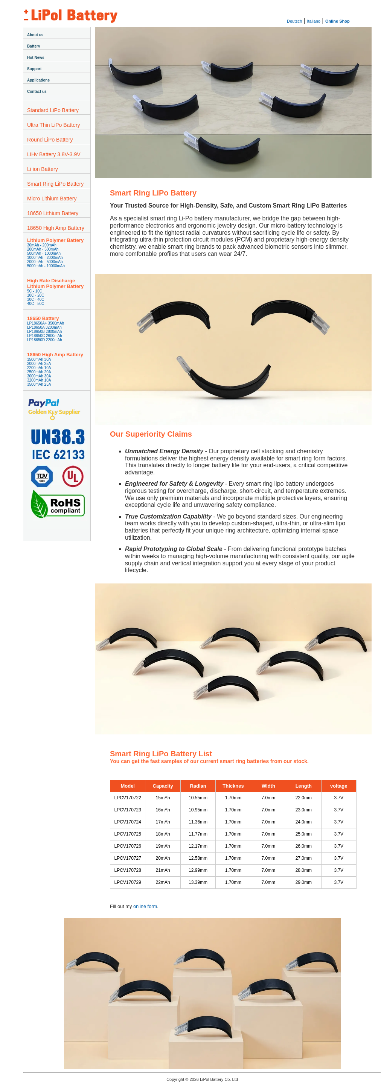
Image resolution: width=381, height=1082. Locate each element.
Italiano (313, 21)
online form (145, 906)
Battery (33, 46)
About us (35, 35)
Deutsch (294, 21)
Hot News (35, 57)
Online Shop (337, 21)
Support (34, 69)
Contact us (37, 91)
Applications (38, 80)
